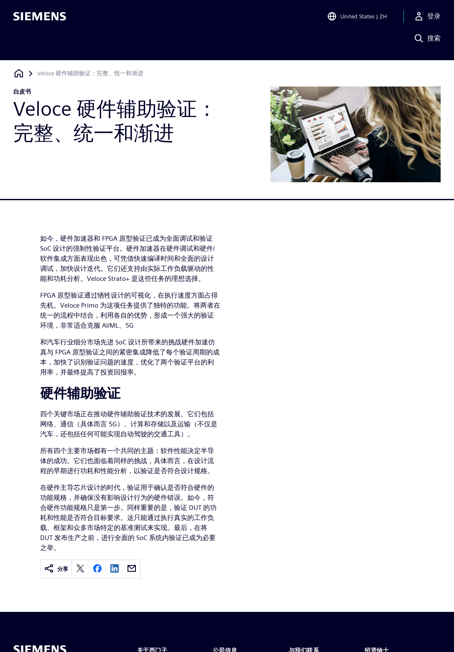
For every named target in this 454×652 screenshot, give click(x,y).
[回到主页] (19, 73)
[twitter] (80, 569)
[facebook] (97, 569)
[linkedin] (114, 569)
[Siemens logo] (39, 18)
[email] (131, 569)
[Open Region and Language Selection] (357, 18)
